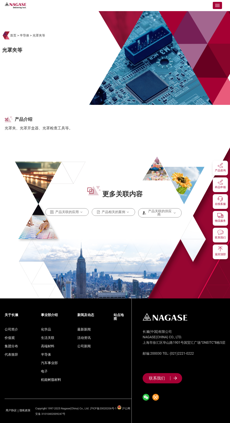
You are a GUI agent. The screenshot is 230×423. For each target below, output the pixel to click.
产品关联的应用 (67, 212)
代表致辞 (11, 355)
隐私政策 (25, 410)
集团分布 (11, 346)
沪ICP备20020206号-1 (103, 408)
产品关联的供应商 (160, 213)
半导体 (24, 35)
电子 (44, 371)
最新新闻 (84, 329)
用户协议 (11, 410)
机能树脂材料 (51, 380)
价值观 (10, 338)
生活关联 (47, 338)
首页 (13, 35)
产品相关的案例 (113, 212)
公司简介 (11, 329)
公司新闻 (84, 346)
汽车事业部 (49, 363)
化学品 (46, 329)
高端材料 (47, 346)
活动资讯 (84, 338)
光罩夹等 (39, 35)
